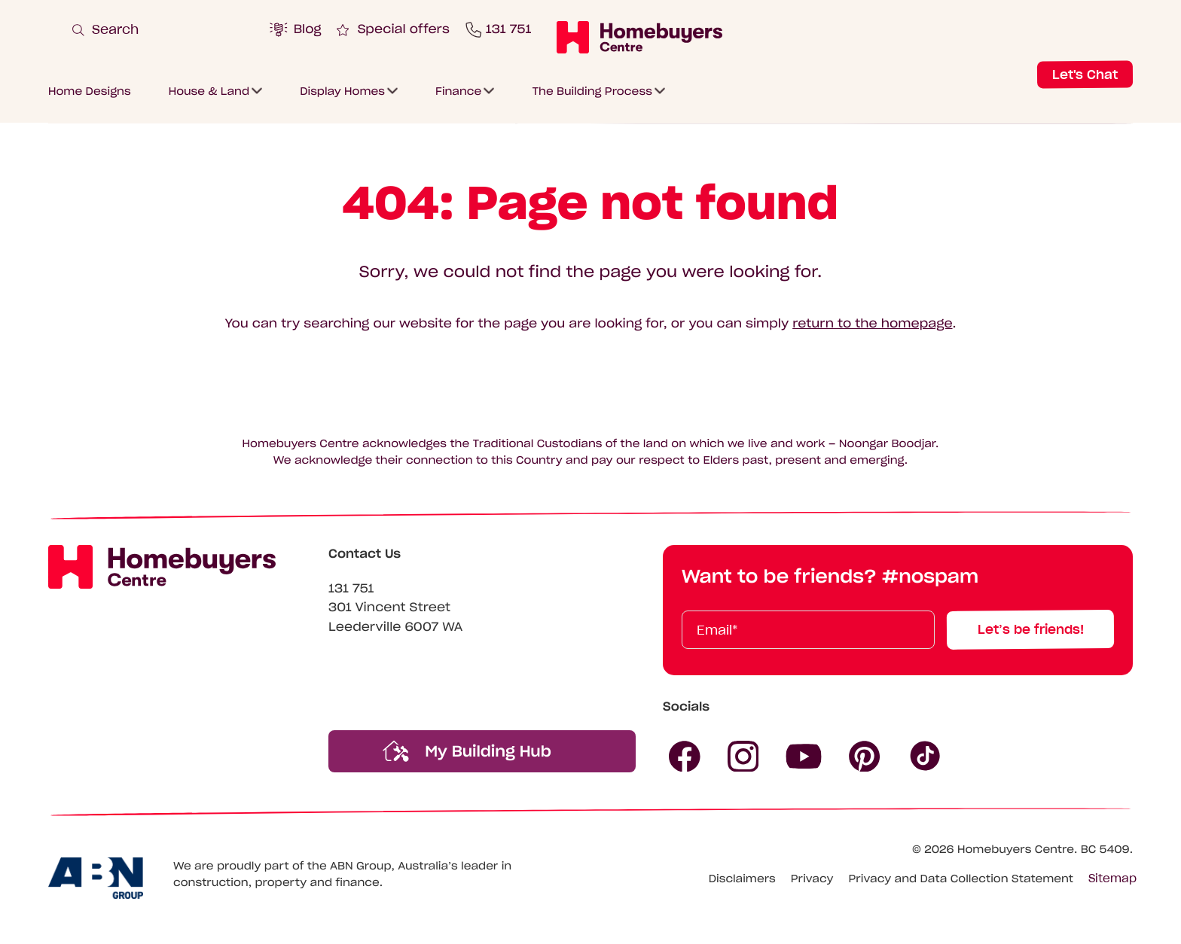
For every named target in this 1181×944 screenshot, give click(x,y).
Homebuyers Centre (1015, 849)
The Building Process (592, 90)
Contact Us (364, 554)
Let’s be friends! (1031, 629)
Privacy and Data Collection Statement (960, 878)
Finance (458, 90)
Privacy (812, 878)
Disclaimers (742, 878)
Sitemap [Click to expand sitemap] (1112, 878)
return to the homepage (872, 323)
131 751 (351, 588)
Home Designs (89, 90)
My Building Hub (467, 751)
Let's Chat (1085, 73)
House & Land (209, 90)
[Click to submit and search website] (668, 27)
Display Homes (342, 90)
